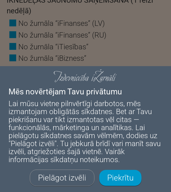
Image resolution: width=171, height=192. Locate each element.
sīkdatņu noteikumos (84, 159)
